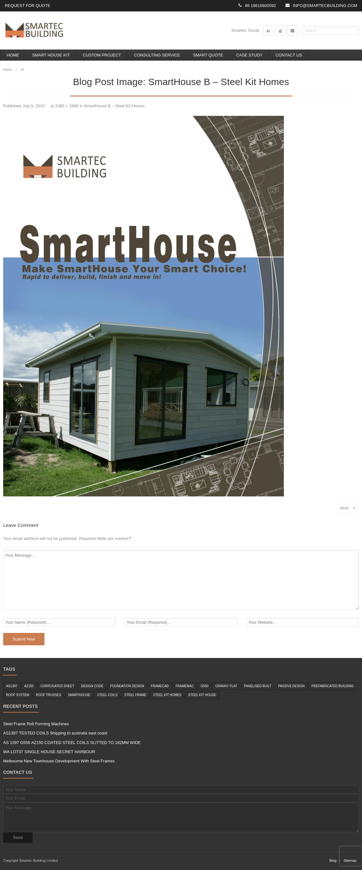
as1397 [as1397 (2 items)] (11, 686)
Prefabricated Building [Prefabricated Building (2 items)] (333, 686)
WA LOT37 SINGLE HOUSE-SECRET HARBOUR (49, 751)
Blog (332, 860)
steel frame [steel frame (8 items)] (135, 695)
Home (13, 55)
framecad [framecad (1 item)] (160, 686)
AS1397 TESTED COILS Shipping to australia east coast (55, 733)
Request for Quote (27, 5)
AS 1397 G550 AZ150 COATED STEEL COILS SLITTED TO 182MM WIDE (72, 742)
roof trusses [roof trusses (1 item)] (48, 695)
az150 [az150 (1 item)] (28, 686)
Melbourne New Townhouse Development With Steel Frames (59, 761)
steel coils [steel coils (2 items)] (107, 695)
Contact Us (289, 55)
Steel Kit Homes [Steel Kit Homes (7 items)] (167, 695)
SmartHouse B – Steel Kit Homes (114, 105)
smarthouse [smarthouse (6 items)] (79, 695)
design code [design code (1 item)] (92, 686)
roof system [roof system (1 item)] (17, 695)
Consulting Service (157, 55)
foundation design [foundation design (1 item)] (127, 686)
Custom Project (102, 55)
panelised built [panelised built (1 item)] (258, 686)
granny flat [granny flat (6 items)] (226, 686)
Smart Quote (208, 55)
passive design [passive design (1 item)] (291, 686)
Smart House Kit (51, 55)
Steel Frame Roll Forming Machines (36, 723)
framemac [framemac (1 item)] (185, 686)
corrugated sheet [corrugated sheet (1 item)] (57, 686)
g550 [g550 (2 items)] (204, 686)
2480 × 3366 (66, 105)
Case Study (249, 55)
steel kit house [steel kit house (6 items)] (202, 695)
